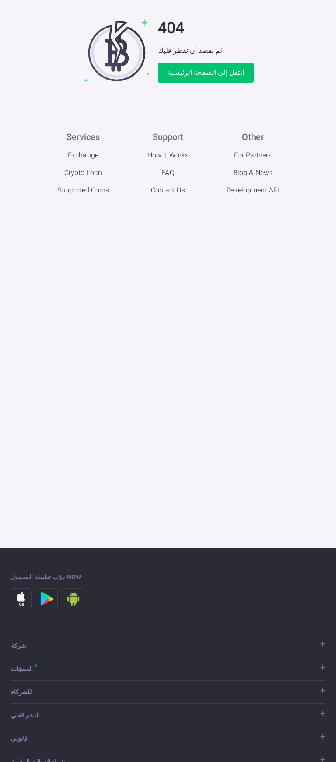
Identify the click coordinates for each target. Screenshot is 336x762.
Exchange (83, 155)
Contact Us (168, 190)
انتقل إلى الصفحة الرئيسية (206, 72)
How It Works (168, 155)
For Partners (253, 155)
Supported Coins (83, 190)
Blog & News (253, 172)
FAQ (167, 172)
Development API (253, 190)
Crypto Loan (83, 172)
